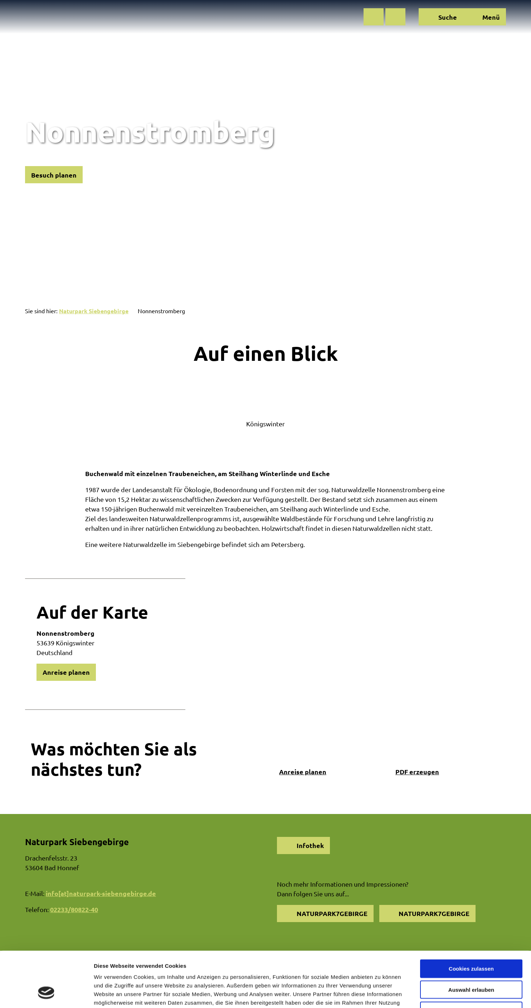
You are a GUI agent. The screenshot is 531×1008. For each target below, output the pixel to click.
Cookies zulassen (471, 920)
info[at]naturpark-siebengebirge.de (101, 893)
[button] (374, 16)
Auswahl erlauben (471, 941)
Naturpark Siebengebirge (93, 311)
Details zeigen (380, 994)
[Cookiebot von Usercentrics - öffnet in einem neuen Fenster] (46, 994)
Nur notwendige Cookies (471, 962)
